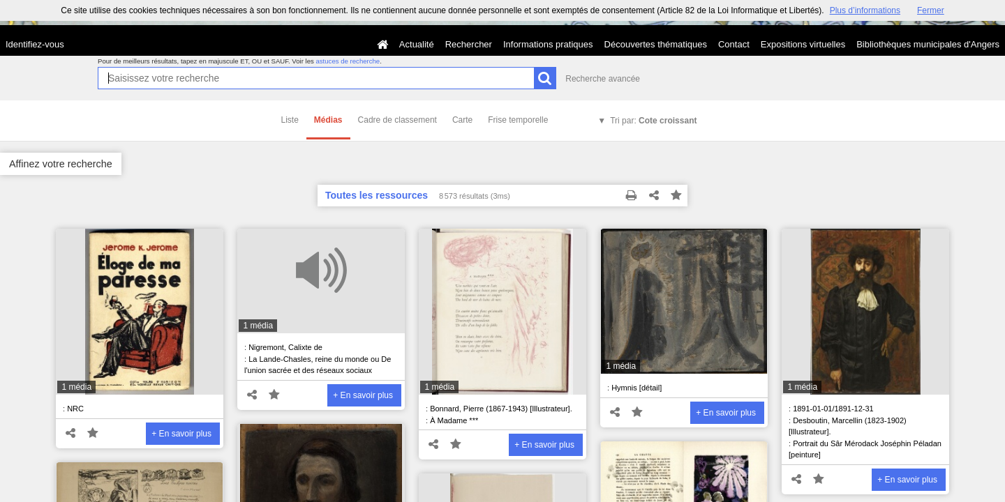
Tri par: (653, 121)
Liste (290, 120)
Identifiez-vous (35, 44)
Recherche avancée (602, 79)
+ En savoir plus (181, 434)
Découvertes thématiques (655, 44)
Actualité (416, 44)
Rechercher (468, 44)
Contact (734, 44)
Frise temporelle (518, 120)
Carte (462, 120)
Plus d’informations (865, 10)
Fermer (930, 10)
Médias (328, 120)
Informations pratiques (548, 44)
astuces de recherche (347, 61)
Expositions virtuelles (803, 44)
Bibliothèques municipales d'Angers (927, 44)
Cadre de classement (397, 120)
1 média (76, 387)
